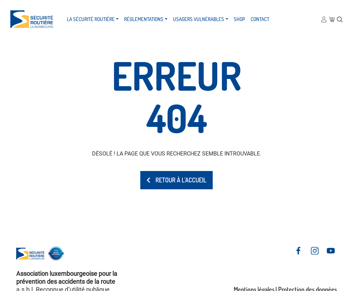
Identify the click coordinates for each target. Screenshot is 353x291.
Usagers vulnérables (198, 19)
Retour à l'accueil (176, 180)
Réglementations (143, 19)
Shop (239, 19)
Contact (260, 19)
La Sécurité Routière (91, 19)
